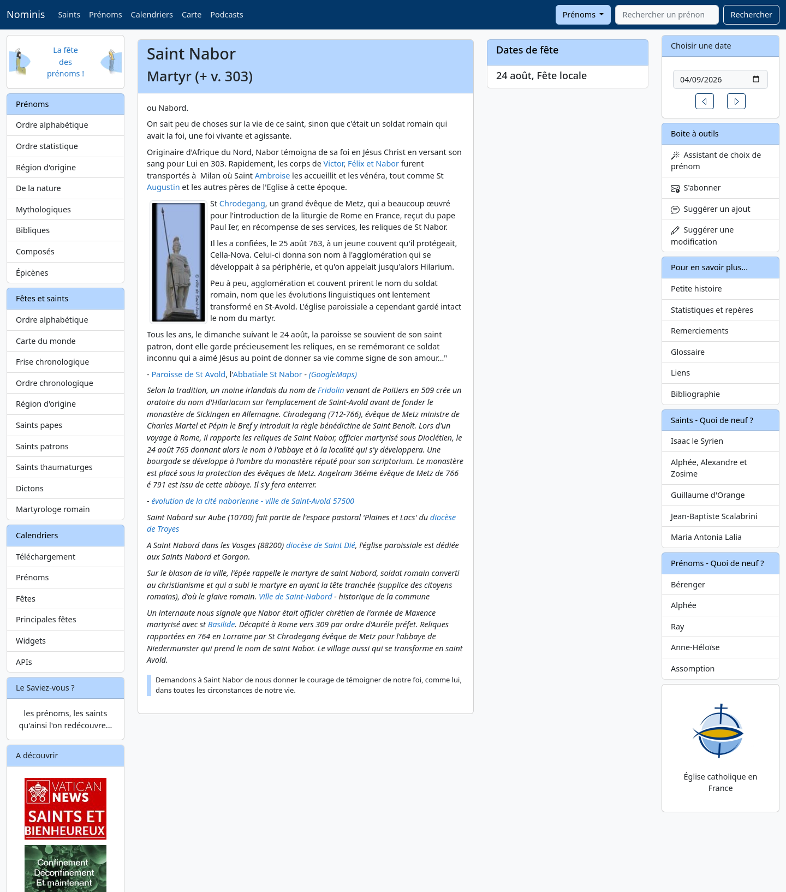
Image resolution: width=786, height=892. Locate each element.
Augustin (163, 187)
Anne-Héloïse (695, 647)
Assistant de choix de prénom (716, 161)
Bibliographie (695, 394)
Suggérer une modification (702, 235)
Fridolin (331, 390)
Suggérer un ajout (711, 209)
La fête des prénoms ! (65, 62)
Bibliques (33, 230)
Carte (191, 14)
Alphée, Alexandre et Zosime (709, 468)
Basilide (221, 624)
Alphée (683, 605)
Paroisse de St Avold (188, 374)
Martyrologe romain (53, 509)
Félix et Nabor (373, 163)
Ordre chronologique (54, 383)
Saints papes (39, 425)
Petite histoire (696, 288)
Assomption (693, 668)
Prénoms (105, 14)
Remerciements (700, 330)
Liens (680, 372)
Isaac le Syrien (697, 441)
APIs (24, 662)
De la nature (38, 188)
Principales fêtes (46, 619)
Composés (35, 251)
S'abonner (696, 187)
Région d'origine (46, 167)
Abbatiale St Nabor (267, 374)
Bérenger (688, 584)
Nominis (26, 14)
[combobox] (667, 15)
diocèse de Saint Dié (320, 545)
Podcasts (226, 14)
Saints (69, 14)
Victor (334, 163)
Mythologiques (43, 209)
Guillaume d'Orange (708, 495)
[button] (704, 101)
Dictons (30, 488)
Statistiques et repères (712, 310)
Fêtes (25, 598)
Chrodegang (242, 203)
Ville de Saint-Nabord (295, 596)
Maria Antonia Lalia (706, 537)
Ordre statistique (47, 146)
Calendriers (152, 14)
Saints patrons (42, 446)
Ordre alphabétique (52, 125)
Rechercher (751, 14)
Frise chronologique (52, 361)
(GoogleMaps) (333, 374)
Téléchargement (45, 556)
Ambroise (272, 175)
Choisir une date (701, 45)
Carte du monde (46, 341)
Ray (677, 626)
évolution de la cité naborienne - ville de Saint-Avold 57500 (252, 501)
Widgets (31, 640)
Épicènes (32, 272)
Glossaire (688, 352)
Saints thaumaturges (54, 467)
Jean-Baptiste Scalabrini (714, 516)
